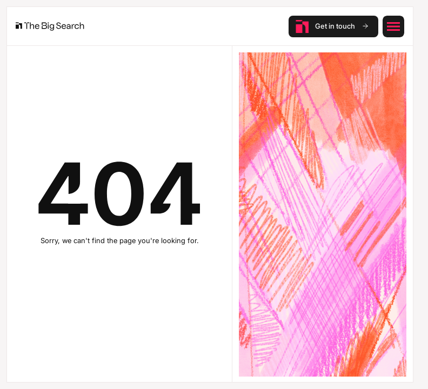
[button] (393, 26)
